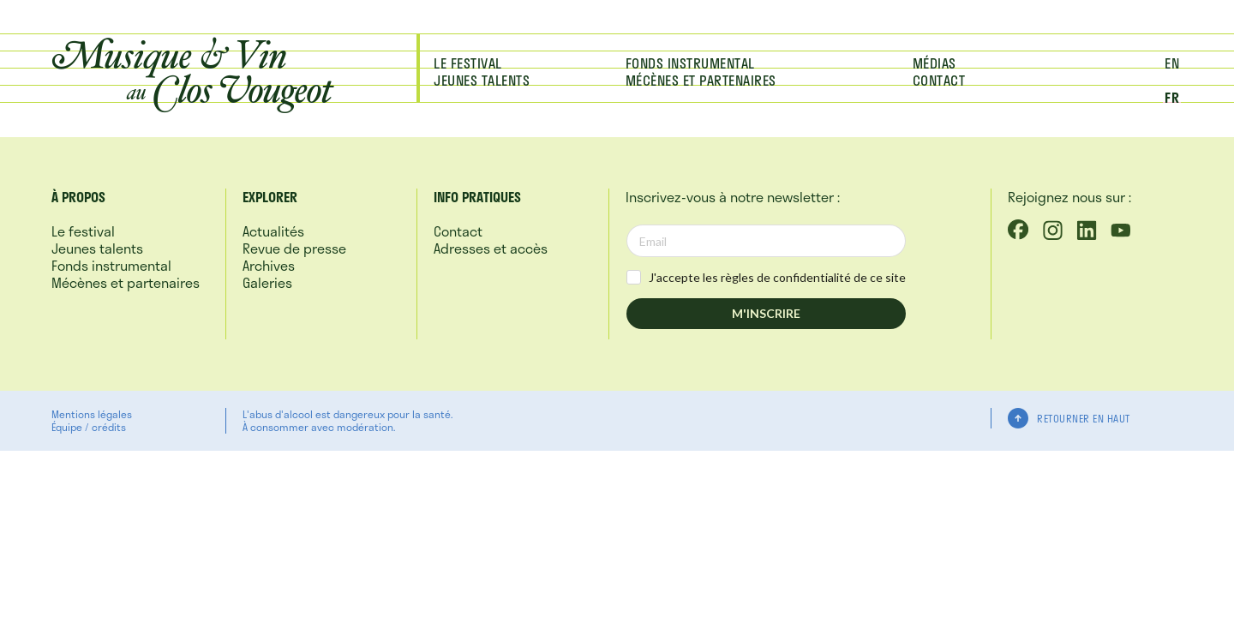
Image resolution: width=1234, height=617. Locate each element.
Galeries (267, 282)
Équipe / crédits (88, 426)
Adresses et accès (491, 248)
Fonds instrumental (690, 63)
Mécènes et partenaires (701, 80)
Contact (939, 80)
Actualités (273, 231)
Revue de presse (294, 248)
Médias (934, 63)
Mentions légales (91, 414)
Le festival (468, 63)
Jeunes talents (482, 80)
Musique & (191, 71)
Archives (269, 265)
